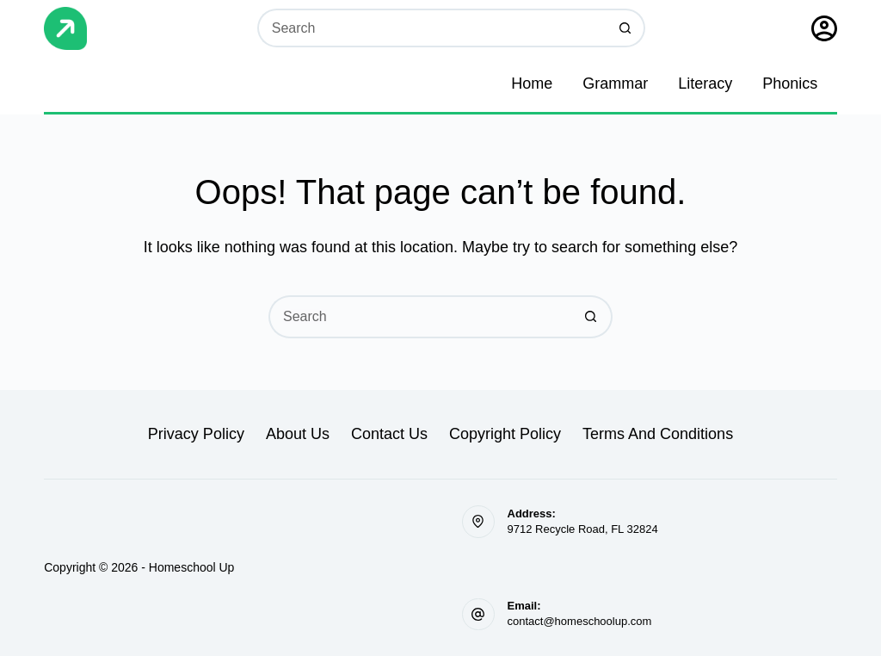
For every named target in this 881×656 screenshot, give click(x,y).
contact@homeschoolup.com (580, 621)
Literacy (705, 83)
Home (531, 83)
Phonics (789, 83)
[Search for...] (432, 28)
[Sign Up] (824, 28)
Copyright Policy (505, 433)
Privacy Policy (196, 433)
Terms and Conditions (657, 433)
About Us (298, 433)
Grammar (615, 83)
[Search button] (626, 28)
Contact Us (389, 433)
